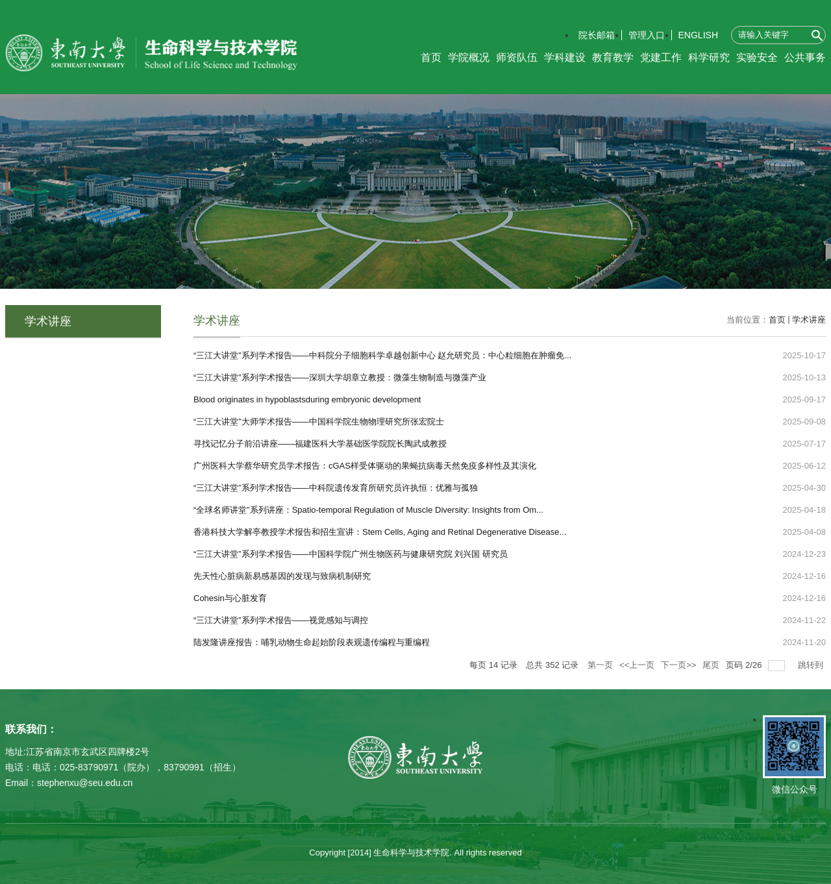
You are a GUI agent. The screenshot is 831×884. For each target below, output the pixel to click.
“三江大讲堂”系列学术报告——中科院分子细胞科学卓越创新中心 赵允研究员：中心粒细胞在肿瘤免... (382, 355)
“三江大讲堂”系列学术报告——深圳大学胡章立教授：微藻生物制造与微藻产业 (339, 377)
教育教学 (613, 57)
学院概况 (469, 57)
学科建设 (565, 57)
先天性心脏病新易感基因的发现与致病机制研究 (282, 576)
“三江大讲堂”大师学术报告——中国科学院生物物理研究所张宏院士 (318, 421)
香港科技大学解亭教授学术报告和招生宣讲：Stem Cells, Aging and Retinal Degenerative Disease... (379, 532)
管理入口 (646, 35)
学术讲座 (809, 320)
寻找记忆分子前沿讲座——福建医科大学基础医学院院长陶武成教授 (320, 443)
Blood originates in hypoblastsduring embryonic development (307, 399)
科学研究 (709, 57)
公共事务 (805, 57)
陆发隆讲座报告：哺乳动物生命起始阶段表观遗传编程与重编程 (311, 642)
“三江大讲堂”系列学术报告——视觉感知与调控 (280, 620)
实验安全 (757, 57)
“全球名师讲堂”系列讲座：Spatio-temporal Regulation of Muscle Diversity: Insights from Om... (368, 510)
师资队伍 (517, 57)
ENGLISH (698, 35)
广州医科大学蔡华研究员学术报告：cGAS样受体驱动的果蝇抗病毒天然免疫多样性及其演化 (364, 466)
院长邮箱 (596, 35)
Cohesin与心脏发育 (230, 598)
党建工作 (661, 57)
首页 (431, 57)
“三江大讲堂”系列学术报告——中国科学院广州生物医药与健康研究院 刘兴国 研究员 (350, 554)
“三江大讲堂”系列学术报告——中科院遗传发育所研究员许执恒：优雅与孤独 (335, 488)
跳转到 (812, 665)
